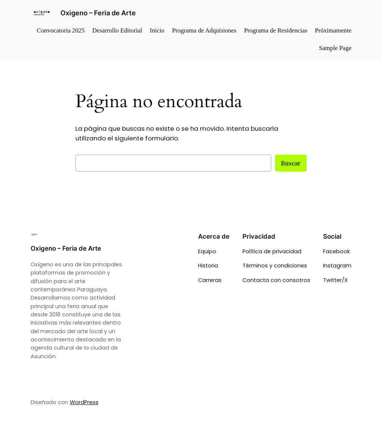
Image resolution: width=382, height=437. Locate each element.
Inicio (157, 30)
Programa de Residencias (275, 30)
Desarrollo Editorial (117, 30)
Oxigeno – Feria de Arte (98, 13)
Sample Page (335, 48)
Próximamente (333, 30)
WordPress (84, 402)
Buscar (291, 163)
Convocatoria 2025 (61, 30)
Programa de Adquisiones (204, 30)
